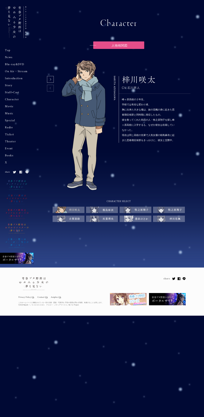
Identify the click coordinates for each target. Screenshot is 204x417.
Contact (40, 297)
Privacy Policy (24, 297)
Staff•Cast (12, 92)
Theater (10, 141)
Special (10, 120)
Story (8, 85)
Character (12, 99)
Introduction (14, 78)
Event (9, 148)
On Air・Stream (16, 71)
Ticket (9, 134)
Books (9, 155)
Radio (9, 127)
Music (9, 113)
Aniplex (54, 297)
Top (7, 50)
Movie (9, 106)
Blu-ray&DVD (14, 64)
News (9, 57)
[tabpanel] (118, 125)
